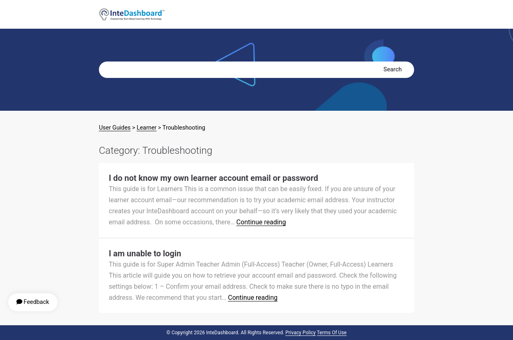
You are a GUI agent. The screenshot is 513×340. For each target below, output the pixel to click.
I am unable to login (145, 253)
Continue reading (261, 222)
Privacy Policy (300, 332)
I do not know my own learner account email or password (213, 178)
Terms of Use (331, 332)
